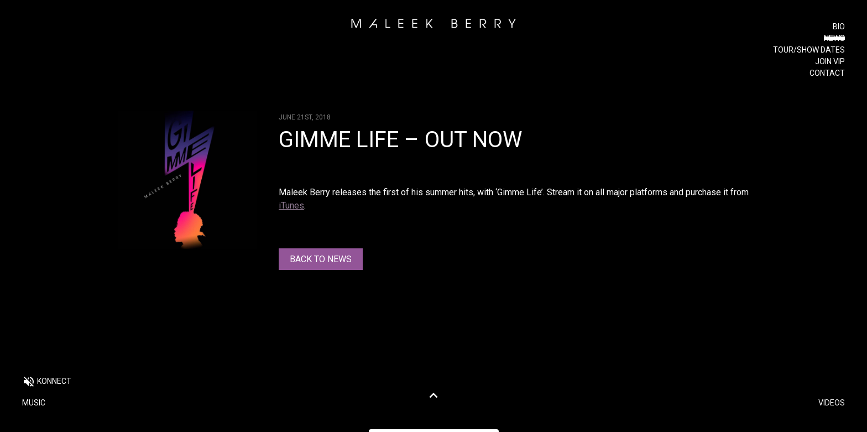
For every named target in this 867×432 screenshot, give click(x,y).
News (834, 38)
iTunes (291, 205)
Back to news (321, 259)
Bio (839, 26)
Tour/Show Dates (809, 49)
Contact (827, 73)
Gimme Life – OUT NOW (400, 140)
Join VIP (830, 61)
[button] (46, 382)
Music (33, 402)
